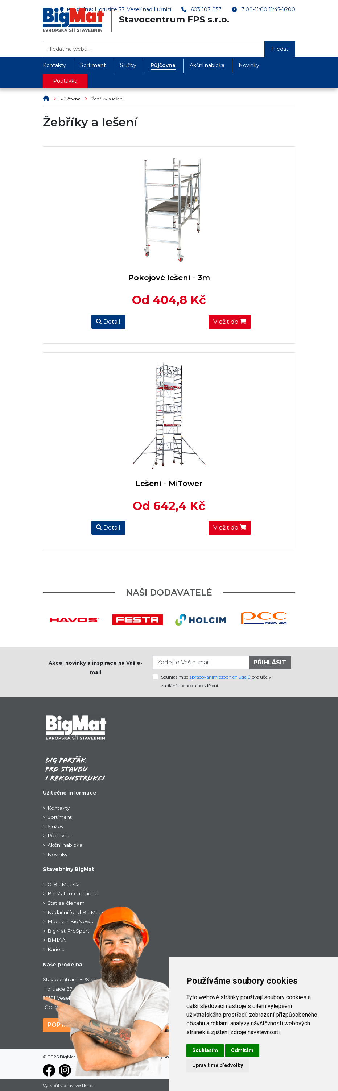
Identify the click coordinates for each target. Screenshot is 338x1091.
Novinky (249, 65)
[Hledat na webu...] (154, 49)
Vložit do (229, 321)
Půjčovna (163, 65)
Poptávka (65, 81)
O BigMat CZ (64, 884)
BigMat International (73, 893)
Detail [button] (108, 321)
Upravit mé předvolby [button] (217, 1065)
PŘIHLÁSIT (270, 662)
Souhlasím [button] (205, 1050)
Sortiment (93, 65)
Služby (128, 65)
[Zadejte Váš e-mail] (200, 662)
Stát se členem (66, 903)
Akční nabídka (207, 65)
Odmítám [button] (242, 1050)
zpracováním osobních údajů (220, 677)
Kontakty (54, 65)
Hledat (279, 49)
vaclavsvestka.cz (77, 1085)
